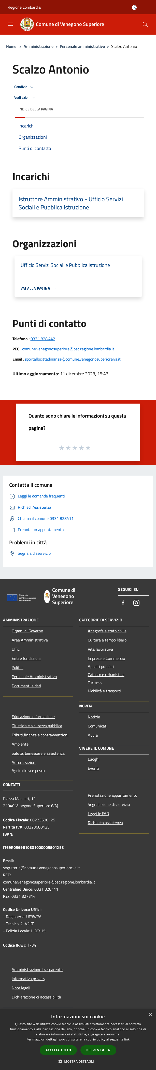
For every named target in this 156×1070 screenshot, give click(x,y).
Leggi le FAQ (98, 813)
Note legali (21, 988)
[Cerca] (145, 24)
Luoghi (94, 759)
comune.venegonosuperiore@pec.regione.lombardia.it (68, 349)
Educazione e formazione (33, 717)
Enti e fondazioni (26, 658)
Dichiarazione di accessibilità (36, 997)
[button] (78, 1061)
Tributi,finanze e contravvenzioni (40, 735)
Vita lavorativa (100, 649)
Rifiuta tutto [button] (98, 1050)
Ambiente (20, 744)
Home (11, 46)
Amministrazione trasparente (37, 969)
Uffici (16, 649)
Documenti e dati (26, 686)
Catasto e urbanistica (106, 675)
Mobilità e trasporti (104, 691)
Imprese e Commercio (106, 658)
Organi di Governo (27, 631)
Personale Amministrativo (34, 677)
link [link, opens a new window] (127, 1039)
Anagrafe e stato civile (107, 631)
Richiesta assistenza (105, 823)
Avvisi (93, 735)
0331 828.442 (43, 339)
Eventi (93, 768)
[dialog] (78, 1039)
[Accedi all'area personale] (134, 8)
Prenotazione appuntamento (112, 795)
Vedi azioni (25, 98)
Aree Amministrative (30, 640)
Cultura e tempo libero (107, 640)
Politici (17, 667)
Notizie (94, 717)
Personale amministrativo (82, 46)
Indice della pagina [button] (36, 109)
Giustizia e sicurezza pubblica (37, 726)
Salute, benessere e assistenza (38, 753)
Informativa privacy (28, 979)
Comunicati (97, 726)
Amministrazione (38, 46)
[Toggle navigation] (10, 24)
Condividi (24, 87)
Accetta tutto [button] (58, 1050)
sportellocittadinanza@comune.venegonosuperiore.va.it (73, 359)
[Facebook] (123, 603)
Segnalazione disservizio (109, 804)
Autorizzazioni (24, 762)
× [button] (150, 1015)
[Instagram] (136, 603)
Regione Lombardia (24, 7)
